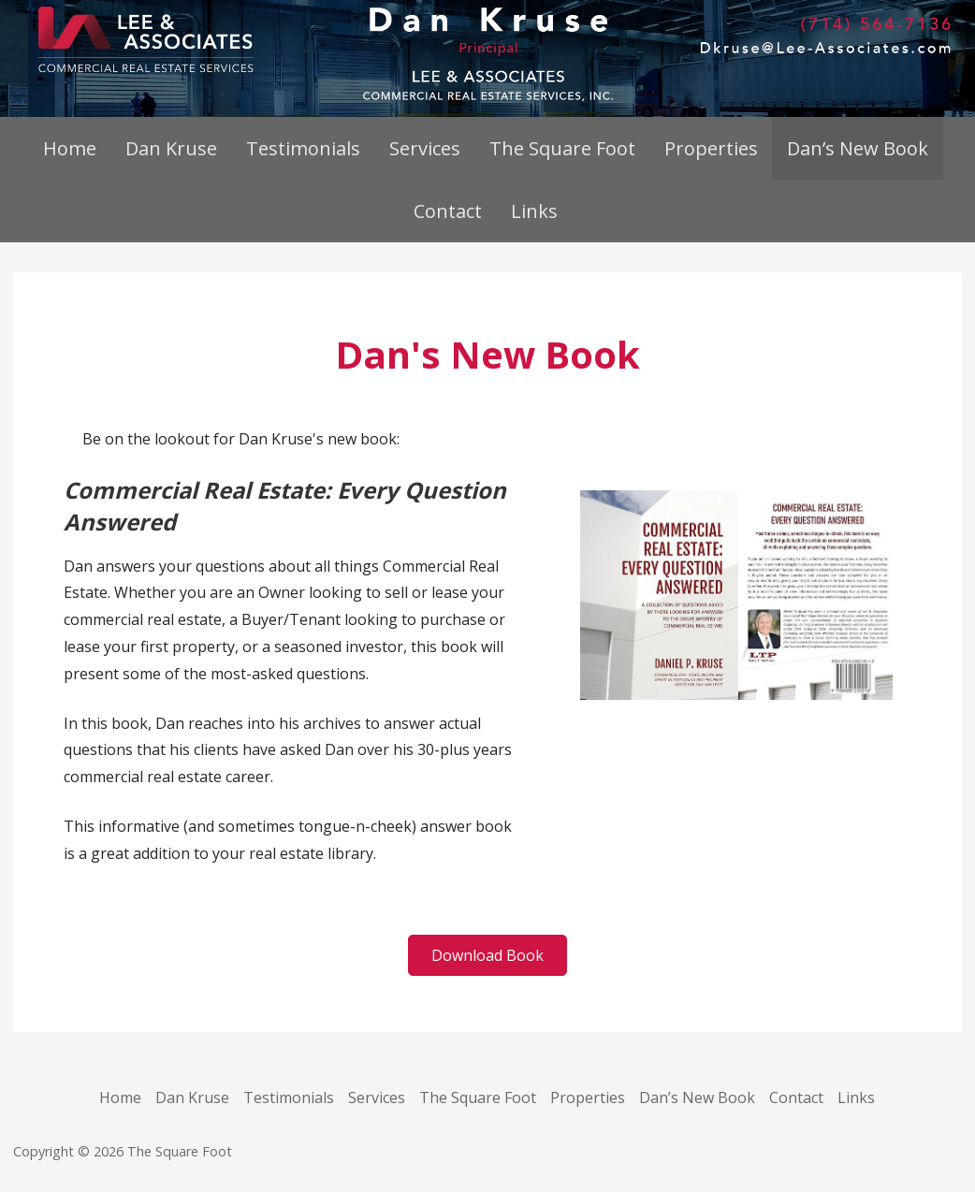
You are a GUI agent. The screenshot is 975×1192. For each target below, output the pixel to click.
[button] (487, 955)
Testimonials (303, 148)
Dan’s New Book (857, 148)
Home (69, 148)
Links (534, 211)
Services (424, 148)
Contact (448, 211)
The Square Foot (562, 148)
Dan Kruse (171, 148)
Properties (711, 148)
